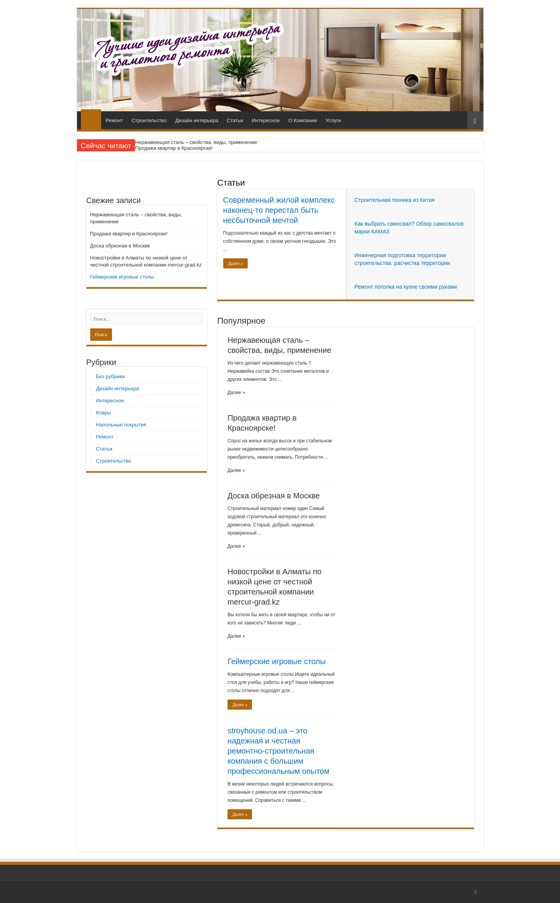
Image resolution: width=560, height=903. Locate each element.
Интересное (266, 120)
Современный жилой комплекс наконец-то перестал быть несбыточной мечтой (279, 210)
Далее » (235, 263)
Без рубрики (110, 376)
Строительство (148, 120)
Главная (91, 119)
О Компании (302, 120)
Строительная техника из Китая (395, 200)
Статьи (235, 120)
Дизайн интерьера (196, 120)
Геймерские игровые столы (277, 661)
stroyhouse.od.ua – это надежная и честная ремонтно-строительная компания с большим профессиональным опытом (278, 750)
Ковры (103, 413)
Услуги (333, 120)
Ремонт (114, 120)
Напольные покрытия (121, 425)
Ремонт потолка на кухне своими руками (406, 287)
